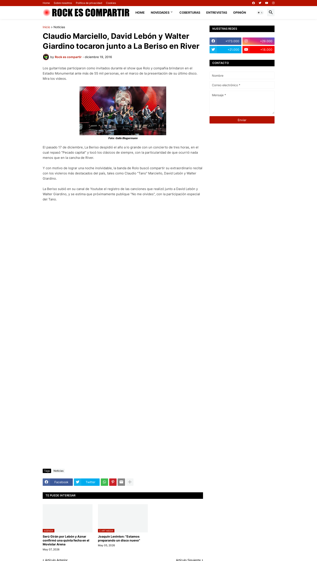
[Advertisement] (123, 433)
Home (46, 3)
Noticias (59, 27)
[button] (260, 12)
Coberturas (189, 12)
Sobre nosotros (63, 3)
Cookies (111, 3)
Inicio (46, 27)
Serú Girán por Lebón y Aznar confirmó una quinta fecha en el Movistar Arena (66, 540)
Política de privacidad (89, 3)
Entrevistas (216, 12)
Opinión (239, 12)
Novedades (160, 12)
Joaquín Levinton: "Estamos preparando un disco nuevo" (119, 538)
